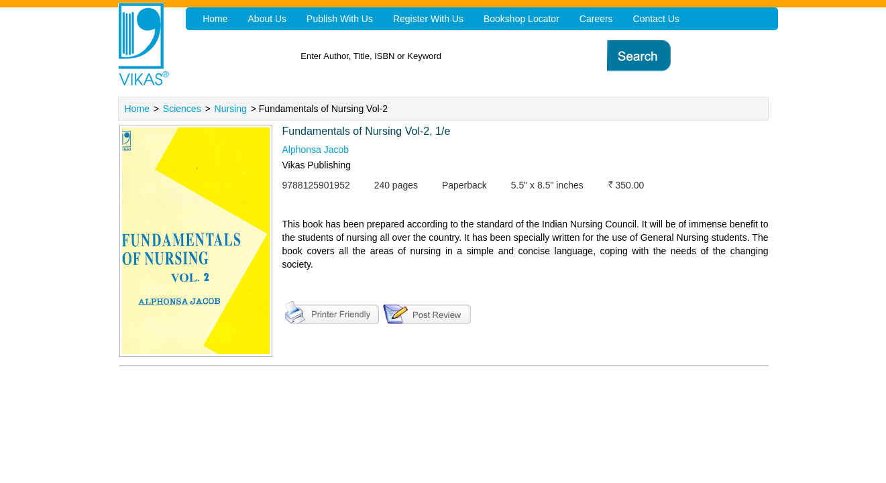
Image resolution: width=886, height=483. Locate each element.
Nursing (231, 108)
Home (137, 108)
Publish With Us (340, 18)
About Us (267, 18)
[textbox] (463, 56)
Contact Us (656, 18)
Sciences (182, 108)
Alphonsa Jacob (315, 149)
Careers (596, 18)
